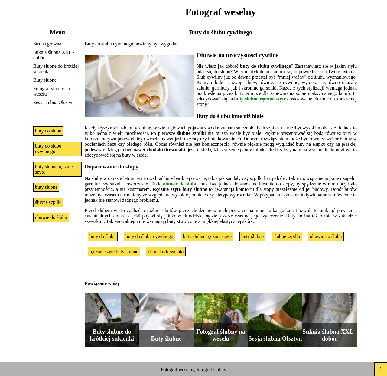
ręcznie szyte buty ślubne (113, 251)
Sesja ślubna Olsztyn (53, 102)
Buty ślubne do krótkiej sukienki (56, 69)
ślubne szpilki (48, 202)
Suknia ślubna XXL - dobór (53, 55)
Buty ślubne (45, 80)
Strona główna (47, 43)
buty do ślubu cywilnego (48, 148)
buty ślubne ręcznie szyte (54, 169)
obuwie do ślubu (51, 217)
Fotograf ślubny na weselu (51, 91)
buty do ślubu (48, 130)
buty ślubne (46, 187)
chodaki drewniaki (166, 251)
